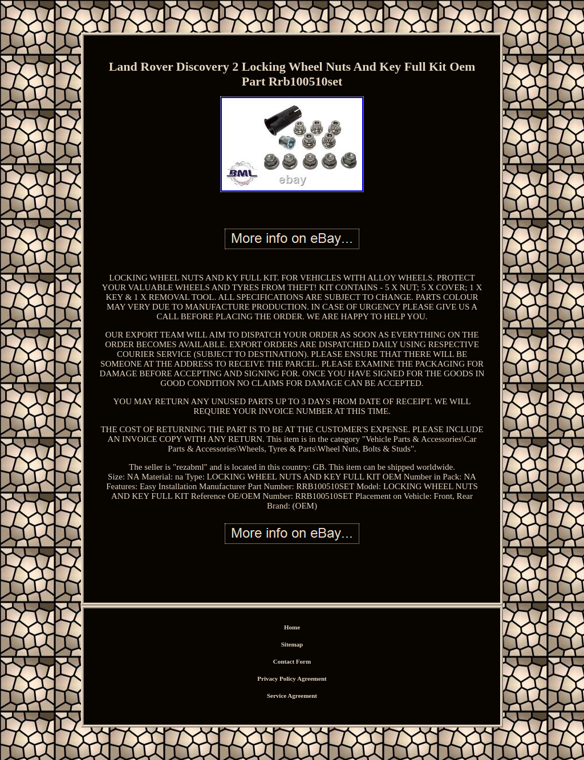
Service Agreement (292, 695)
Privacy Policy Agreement (291, 678)
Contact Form (292, 661)
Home (292, 627)
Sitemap (292, 644)
